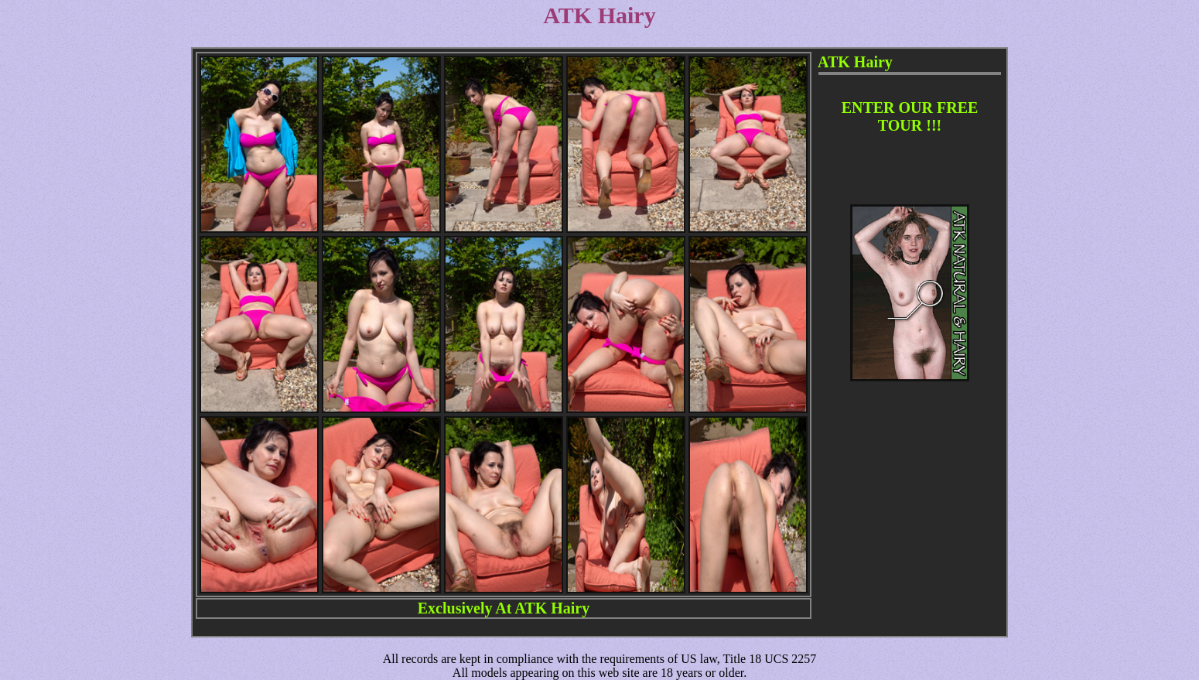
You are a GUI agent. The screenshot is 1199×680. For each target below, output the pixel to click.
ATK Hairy (551, 608)
